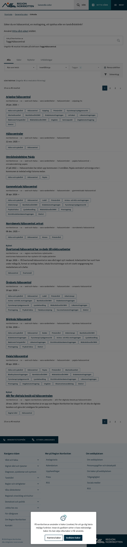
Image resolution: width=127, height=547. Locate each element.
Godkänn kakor (73, 537)
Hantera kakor (54, 537)
